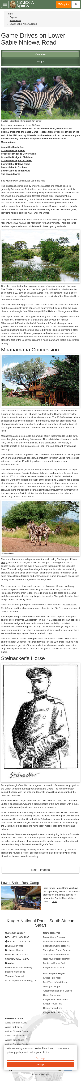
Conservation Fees (52, 1008)
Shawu (59, 586)
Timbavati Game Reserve (56, 954)
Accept (40, 1064)
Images (40, 61)
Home (10, 13)
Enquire (64, 4)
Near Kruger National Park (56, 958)
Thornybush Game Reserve (57, 950)
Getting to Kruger (52, 986)
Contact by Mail (15, 946)
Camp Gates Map (52, 995)
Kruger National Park (54, 967)
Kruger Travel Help (52, 1003)
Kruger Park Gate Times (55, 999)
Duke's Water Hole (38, 292)
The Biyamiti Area (10, 174)
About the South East (12, 147)
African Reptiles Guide (16, 1044)
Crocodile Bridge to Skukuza (16, 160)
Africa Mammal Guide (16, 1022)
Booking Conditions (15, 971)
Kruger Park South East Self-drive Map (25, 180)
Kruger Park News (52, 1012)
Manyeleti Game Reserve (56, 941)
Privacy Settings (40, 1074)
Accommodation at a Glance (57, 990)
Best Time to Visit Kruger (55, 982)
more (54, 901)
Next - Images (40, 870)
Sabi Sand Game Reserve (56, 946)
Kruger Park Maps (52, 977)
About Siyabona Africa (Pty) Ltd (21, 980)
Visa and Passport (14, 976)
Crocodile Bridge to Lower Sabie (18, 153)
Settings (40, 1058)
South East (15, 20)
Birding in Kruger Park (54, 963)
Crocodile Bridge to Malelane (17, 157)
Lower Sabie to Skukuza (14, 167)
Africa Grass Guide (15, 1035)
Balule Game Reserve (54, 937)
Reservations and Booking (18, 967)
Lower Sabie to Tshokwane (15, 170)
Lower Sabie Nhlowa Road (23, 24)
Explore (13, 17)
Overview (40, 54)
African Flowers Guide (16, 1031)
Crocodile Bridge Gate (13, 150)
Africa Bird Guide (14, 1027)
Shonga (58, 596)
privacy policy (15, 1052)
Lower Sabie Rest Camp (20, 883)
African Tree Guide (14, 1040)
